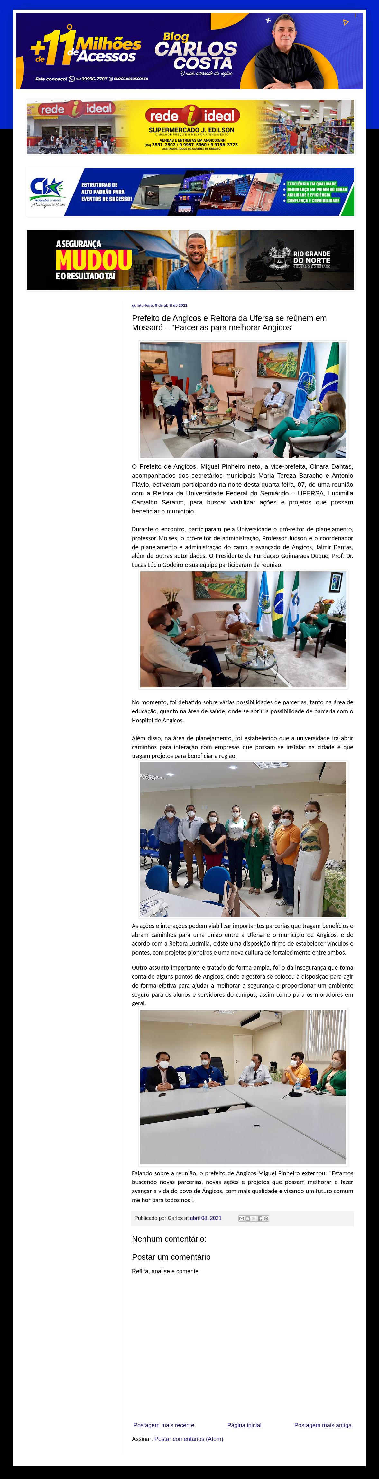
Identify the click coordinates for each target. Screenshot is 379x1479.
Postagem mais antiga (323, 1425)
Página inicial (244, 1425)
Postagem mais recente (164, 1425)
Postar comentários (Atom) (188, 1439)
